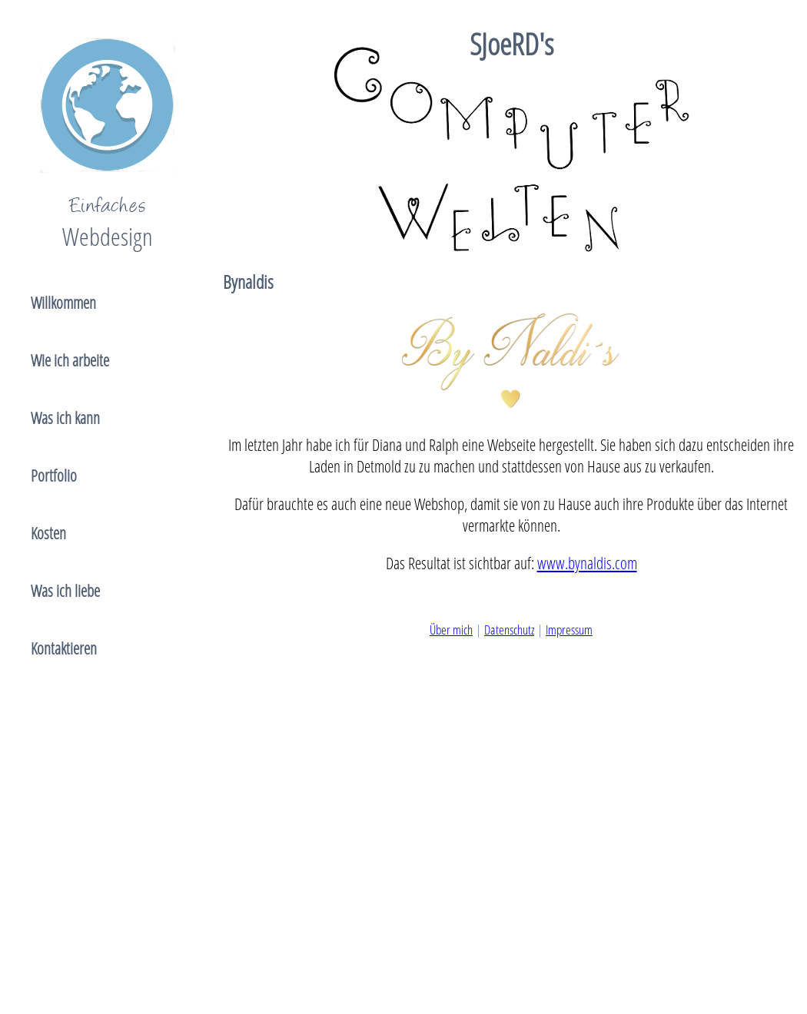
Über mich (451, 629)
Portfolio (54, 475)
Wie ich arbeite (70, 360)
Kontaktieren (64, 648)
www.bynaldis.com (587, 563)
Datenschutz (509, 629)
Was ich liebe (65, 590)
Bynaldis (248, 281)
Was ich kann (65, 418)
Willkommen (63, 302)
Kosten (48, 533)
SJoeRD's (511, 43)
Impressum (569, 629)
